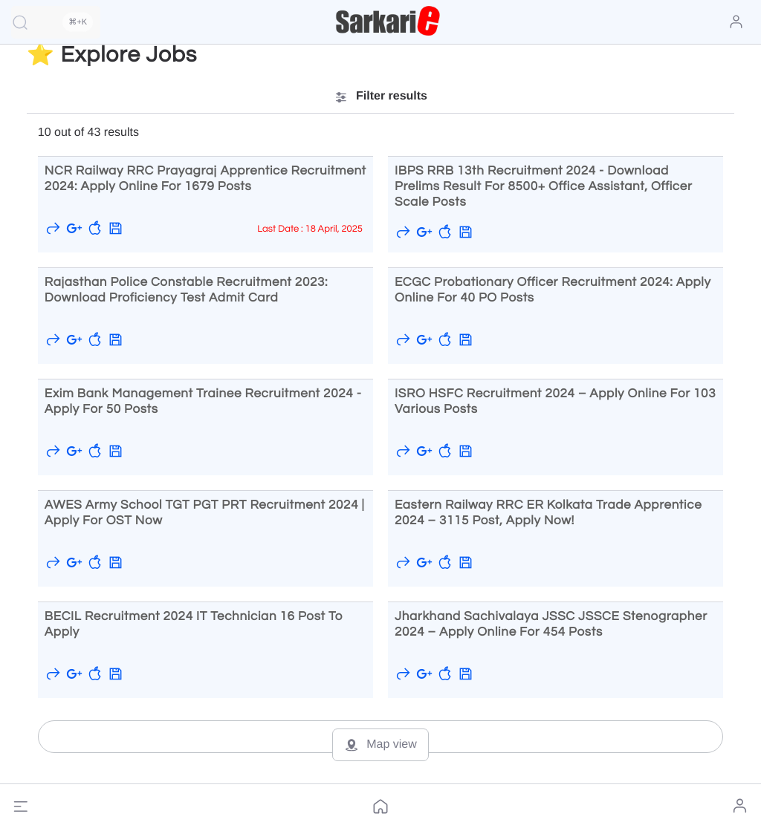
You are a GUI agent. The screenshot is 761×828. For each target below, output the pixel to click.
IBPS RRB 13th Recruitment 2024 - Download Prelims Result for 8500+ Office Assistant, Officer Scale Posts (544, 186)
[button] (20, 806)
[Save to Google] (73, 228)
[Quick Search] (55, 22)
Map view (380, 744)
